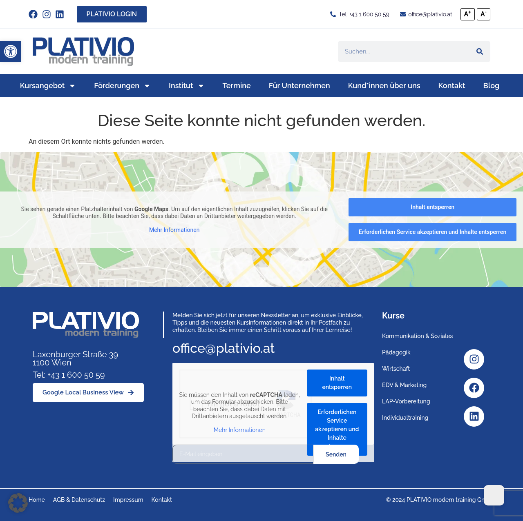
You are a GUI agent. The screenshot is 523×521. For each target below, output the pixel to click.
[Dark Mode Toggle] (494, 495)
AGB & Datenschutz (79, 500)
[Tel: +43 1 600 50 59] (359, 14)
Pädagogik (396, 352)
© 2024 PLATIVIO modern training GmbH (440, 500)
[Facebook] (474, 388)
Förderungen (122, 86)
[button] (10, 51)
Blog (491, 85)
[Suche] (479, 51)
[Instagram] (474, 359)
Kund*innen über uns (384, 85)
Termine (237, 85)
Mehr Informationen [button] (174, 230)
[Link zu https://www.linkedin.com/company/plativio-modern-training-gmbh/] (62, 14)
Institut (187, 86)
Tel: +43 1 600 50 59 (69, 375)
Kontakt (451, 85)
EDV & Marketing (404, 385)
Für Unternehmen (299, 85)
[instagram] (49, 14)
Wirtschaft (396, 368)
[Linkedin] (474, 416)
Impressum (128, 500)
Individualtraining (405, 417)
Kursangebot (48, 86)
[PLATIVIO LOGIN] (112, 14)
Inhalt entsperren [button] (432, 207)
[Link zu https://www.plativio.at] (83, 51)
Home (37, 500)
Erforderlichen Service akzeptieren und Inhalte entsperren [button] (432, 232)
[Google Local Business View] (88, 392)
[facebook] (35, 14)
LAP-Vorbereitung (406, 401)
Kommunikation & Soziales (417, 336)
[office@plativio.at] (425, 14)
